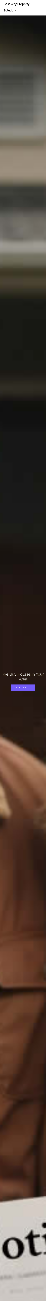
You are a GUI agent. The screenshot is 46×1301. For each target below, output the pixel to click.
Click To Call (23, 688)
